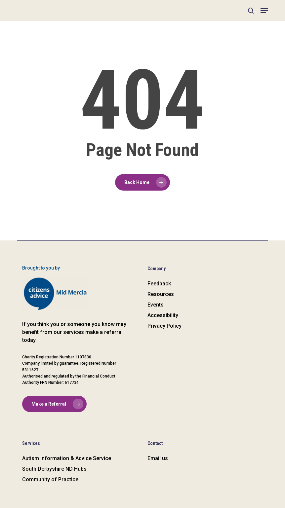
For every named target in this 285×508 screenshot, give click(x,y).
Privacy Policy (164, 326)
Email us (157, 458)
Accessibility (162, 315)
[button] (264, 10)
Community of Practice (50, 479)
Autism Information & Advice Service (66, 458)
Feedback (159, 283)
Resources (160, 294)
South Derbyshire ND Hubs (54, 469)
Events (155, 305)
